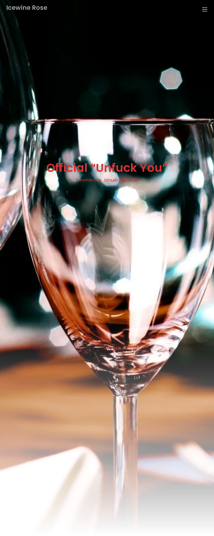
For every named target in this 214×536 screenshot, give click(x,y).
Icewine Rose (26, 8)
